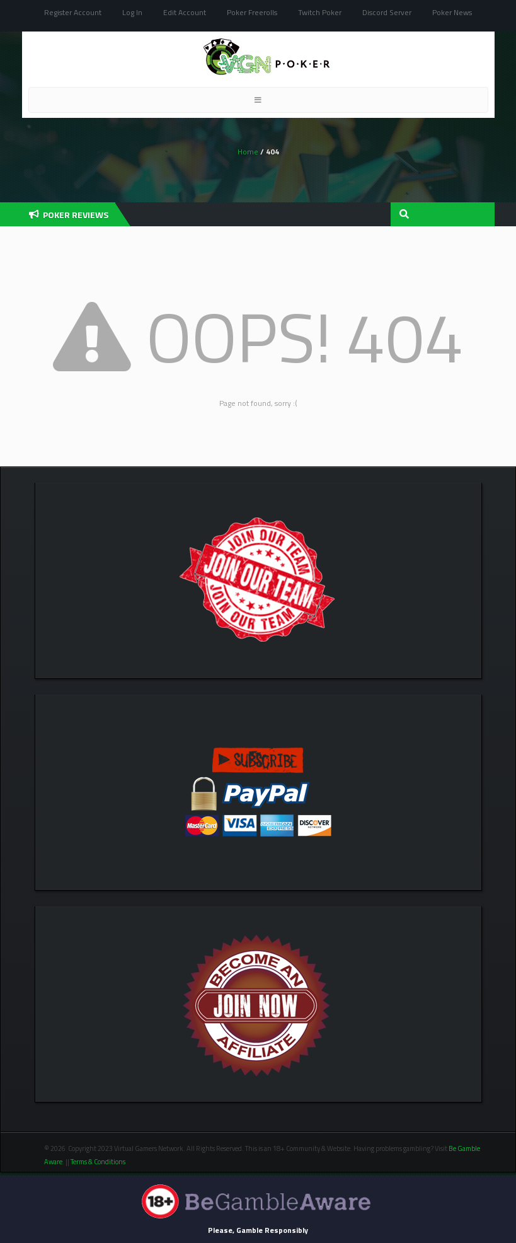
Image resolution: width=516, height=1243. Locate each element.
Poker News (452, 12)
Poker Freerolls (252, 12)
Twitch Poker (319, 12)
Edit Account (184, 12)
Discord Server (386, 12)
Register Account (72, 12)
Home (248, 152)
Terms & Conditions (99, 1162)
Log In (132, 12)
